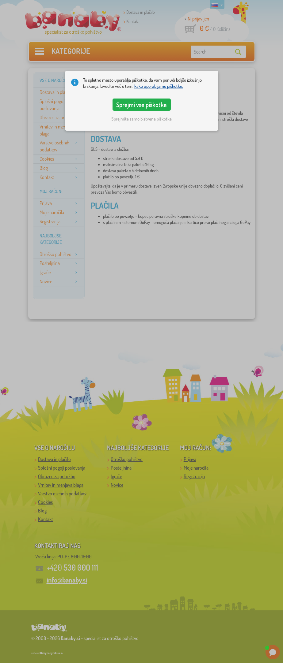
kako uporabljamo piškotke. (158, 86)
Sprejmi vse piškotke (141, 105)
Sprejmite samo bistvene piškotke (141, 119)
